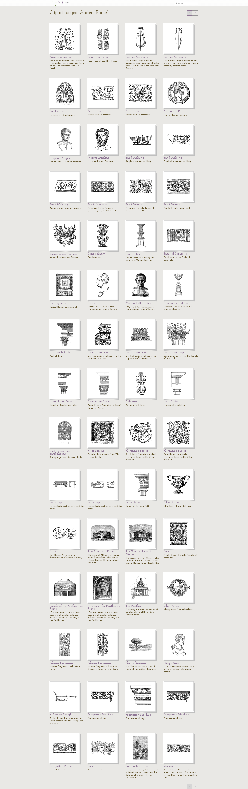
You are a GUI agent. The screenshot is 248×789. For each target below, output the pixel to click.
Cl (59, 3)
